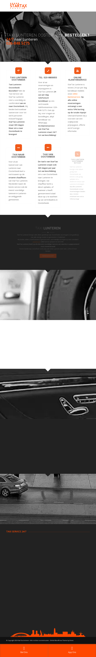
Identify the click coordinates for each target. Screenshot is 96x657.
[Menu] (86, 5)
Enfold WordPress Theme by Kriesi (61, 640)
